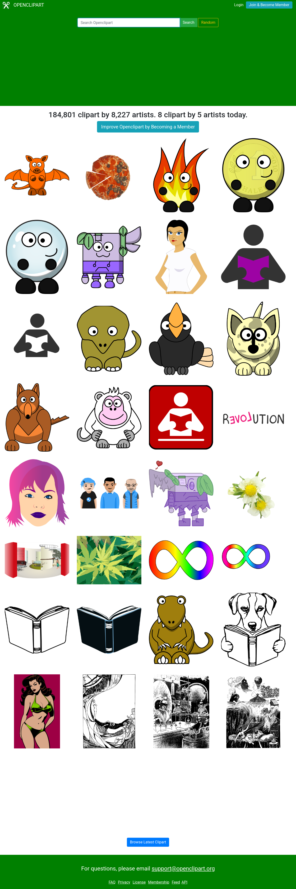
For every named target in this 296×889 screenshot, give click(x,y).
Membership (158, 882)
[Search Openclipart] (129, 22)
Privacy (124, 882)
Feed (176, 882)
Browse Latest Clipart (148, 842)
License (139, 882)
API (184, 882)
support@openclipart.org (183, 868)
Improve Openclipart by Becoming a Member (148, 127)
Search (188, 22)
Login (238, 5)
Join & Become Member (269, 5)
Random (208, 22)
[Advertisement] (148, 66)
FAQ (112, 882)
